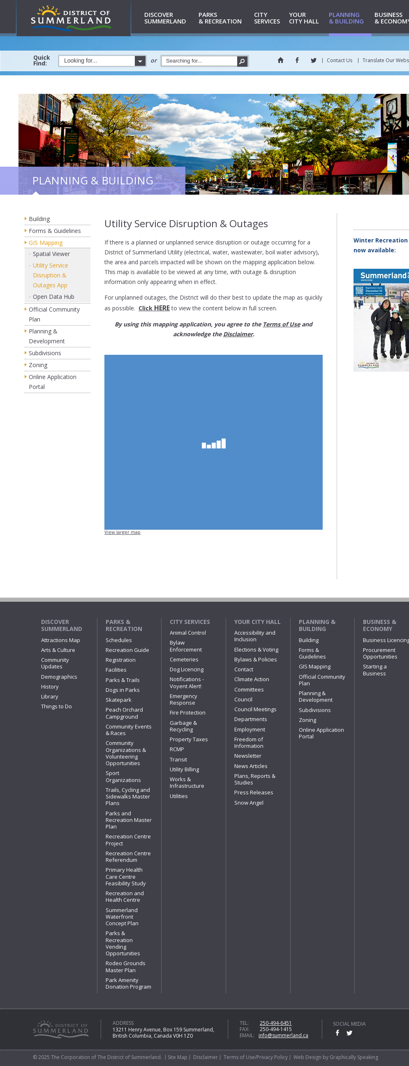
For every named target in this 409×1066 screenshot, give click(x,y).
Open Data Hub (53, 296)
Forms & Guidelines (55, 231)
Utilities (179, 796)
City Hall (307, 18)
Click (154, 308)
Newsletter (247, 755)
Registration (121, 659)
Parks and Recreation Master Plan (129, 820)
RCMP (177, 749)
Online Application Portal (52, 382)
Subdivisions (45, 353)
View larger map (122, 532)
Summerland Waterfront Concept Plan (122, 916)
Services (270, 18)
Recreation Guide (127, 650)
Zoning (38, 365)
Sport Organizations (123, 776)
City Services (190, 622)
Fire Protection (188, 712)
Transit (178, 759)
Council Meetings (255, 709)
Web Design (307, 1057)
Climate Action (251, 679)
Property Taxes (189, 739)
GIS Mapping (45, 243)
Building (39, 219)
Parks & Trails (123, 680)
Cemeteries (184, 659)
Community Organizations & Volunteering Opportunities (126, 753)
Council (243, 699)
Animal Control (188, 632)
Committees (249, 689)
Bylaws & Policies (255, 659)
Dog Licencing (186, 669)
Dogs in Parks (123, 690)
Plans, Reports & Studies (254, 779)
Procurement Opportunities (380, 653)
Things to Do (56, 706)
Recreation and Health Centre (125, 896)
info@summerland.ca (283, 1035)
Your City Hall (257, 622)
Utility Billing (184, 769)
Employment (249, 729)
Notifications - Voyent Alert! (187, 682)
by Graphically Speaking (349, 1057)
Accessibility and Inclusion (254, 636)
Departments (250, 719)
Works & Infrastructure (187, 782)
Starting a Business (375, 670)
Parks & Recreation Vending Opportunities (123, 943)
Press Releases (253, 792)
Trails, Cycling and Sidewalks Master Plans (128, 796)
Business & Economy (379, 625)
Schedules (119, 640)
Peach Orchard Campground (124, 713)
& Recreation (225, 18)
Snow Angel (248, 802)
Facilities (116, 669)
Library (49, 696)
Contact (243, 669)
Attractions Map (60, 640)
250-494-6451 (276, 1022)
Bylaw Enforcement (186, 646)
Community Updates (55, 663)
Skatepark (119, 699)
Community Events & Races (129, 730)
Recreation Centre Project (128, 840)
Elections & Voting (256, 649)
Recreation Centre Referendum (128, 857)
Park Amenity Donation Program (128, 983)
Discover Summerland (61, 625)
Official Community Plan (54, 314)
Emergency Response (183, 699)
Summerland (170, 18)
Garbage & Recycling (183, 726)
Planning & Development (47, 336)
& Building (350, 18)
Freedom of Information (248, 742)
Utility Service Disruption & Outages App (50, 275)
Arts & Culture (58, 650)
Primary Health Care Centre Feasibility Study (126, 876)
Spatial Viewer (51, 254)
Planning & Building (317, 625)
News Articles (251, 766)
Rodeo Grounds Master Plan (126, 966)
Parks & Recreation (124, 625)
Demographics (59, 676)
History (50, 686)
